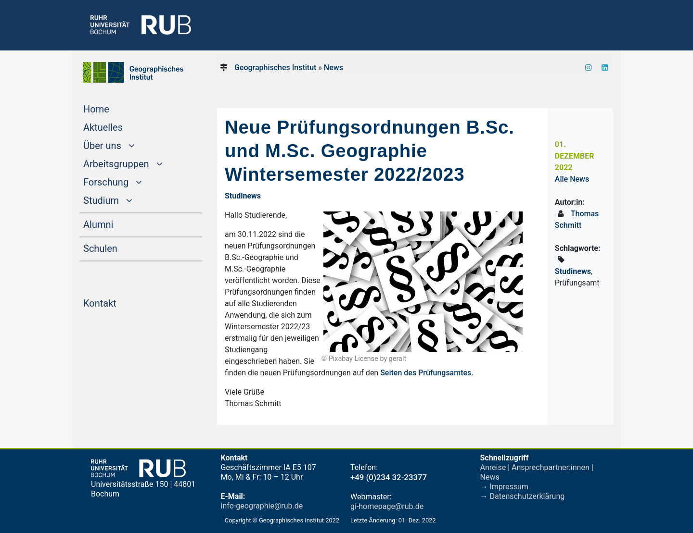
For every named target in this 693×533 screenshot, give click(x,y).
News (333, 67)
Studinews (573, 271)
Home (114, 108)
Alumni (116, 223)
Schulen (118, 247)
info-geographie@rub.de (262, 505)
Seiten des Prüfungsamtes (425, 372)
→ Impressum (504, 486)
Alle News (572, 179)
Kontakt (118, 302)
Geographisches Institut (275, 67)
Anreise (493, 467)
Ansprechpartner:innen (551, 467)
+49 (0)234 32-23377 (388, 477)
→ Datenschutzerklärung (522, 496)
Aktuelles (121, 126)
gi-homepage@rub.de (387, 506)
